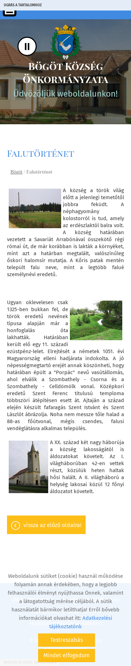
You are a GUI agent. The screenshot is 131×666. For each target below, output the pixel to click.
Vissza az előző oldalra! (52, 525)
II (27, 46)
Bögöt (16, 172)
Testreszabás (66, 640)
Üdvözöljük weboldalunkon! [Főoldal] (65, 79)
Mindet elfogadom (66, 655)
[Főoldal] (65, 41)
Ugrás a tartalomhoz (23, 5)
